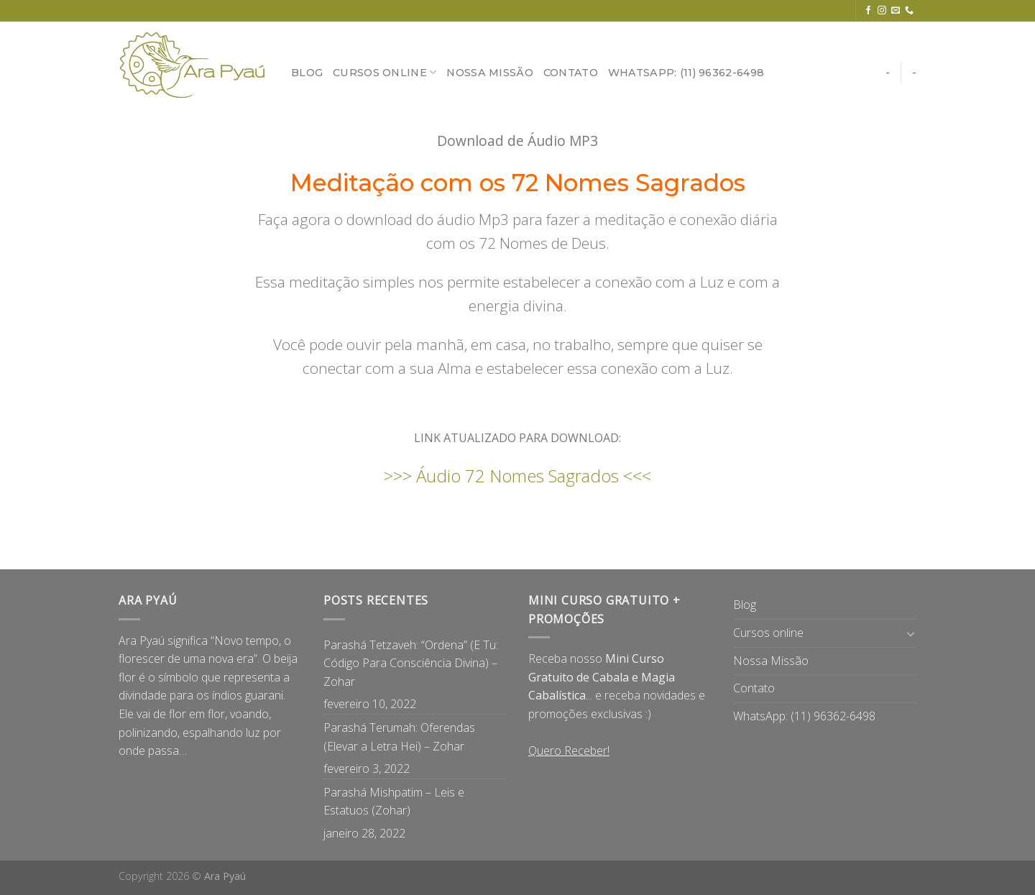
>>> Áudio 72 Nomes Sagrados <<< (517, 475)
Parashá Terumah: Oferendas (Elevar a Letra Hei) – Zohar (399, 737)
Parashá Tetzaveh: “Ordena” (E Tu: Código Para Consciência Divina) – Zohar (410, 663)
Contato (570, 72)
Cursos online (384, 72)
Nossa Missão (489, 72)
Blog (307, 72)
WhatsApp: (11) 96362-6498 (686, 72)
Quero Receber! (569, 750)
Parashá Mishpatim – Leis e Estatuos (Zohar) (393, 801)
